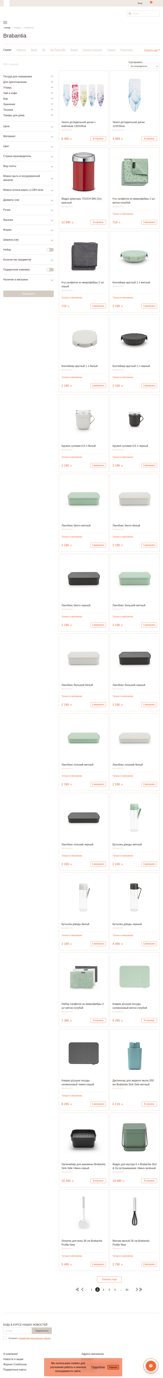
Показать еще (109, 1279)
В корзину (98, 138)
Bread (74, 49)
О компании (10, 1354)
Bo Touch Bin (58, 49)
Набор (26, 250)
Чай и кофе (10, 93)
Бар (5, 98)
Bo (44, 49)
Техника (8, 109)
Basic (34, 49)
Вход (140, 3)
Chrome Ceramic (92, 49)
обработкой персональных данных (35, 1338)
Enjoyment (126, 49)
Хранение (9, 104)
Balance (21, 49)
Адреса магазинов (93, 1354)
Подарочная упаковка (26, 269)
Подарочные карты (14, 1369)
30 (126, 1289)
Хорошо (113, 1367)
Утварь (7, 87)
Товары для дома (13, 115)
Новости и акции (13, 1359)
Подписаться (41, 1331)
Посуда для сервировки (17, 76)
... (121, 1289)
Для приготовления (15, 82)
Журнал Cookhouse (15, 1364)
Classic (111, 49)
